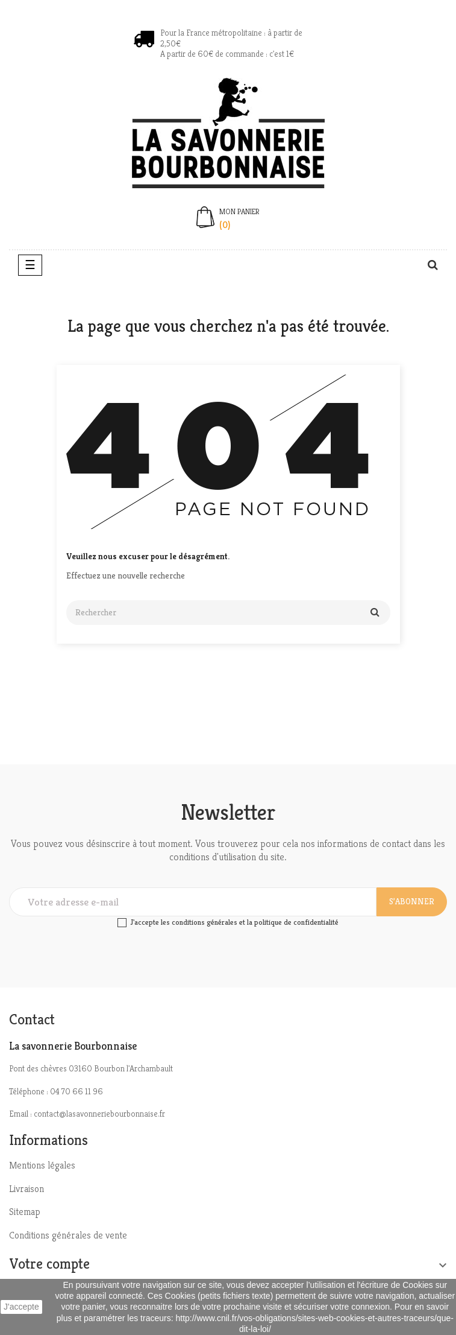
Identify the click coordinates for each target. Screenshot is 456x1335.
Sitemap (24, 1211)
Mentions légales (42, 1165)
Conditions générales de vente (68, 1235)
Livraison (26, 1188)
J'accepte (21, 1306)
